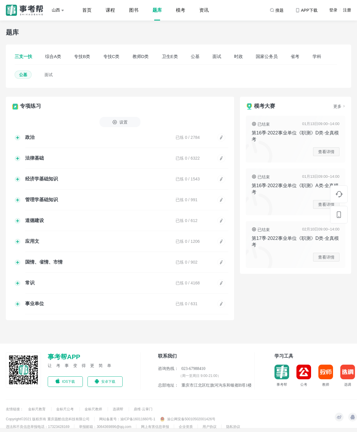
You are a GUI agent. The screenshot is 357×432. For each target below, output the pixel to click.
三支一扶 (23, 56)
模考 (180, 10)
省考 (295, 56)
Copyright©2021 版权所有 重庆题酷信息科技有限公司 (48, 419)
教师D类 (141, 56)
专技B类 (82, 56)
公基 (195, 56)
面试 (216, 56)
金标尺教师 (94, 409)
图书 (133, 10)
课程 (110, 10)
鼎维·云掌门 (143, 409)
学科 (317, 56)
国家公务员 (267, 56)
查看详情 (326, 151)
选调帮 (118, 409)
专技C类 (111, 56)
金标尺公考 (65, 409)
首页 (87, 10)
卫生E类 (170, 56)
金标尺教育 (37, 409)
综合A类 (53, 56)
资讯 (204, 10)
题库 (157, 10)
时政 (238, 56)
